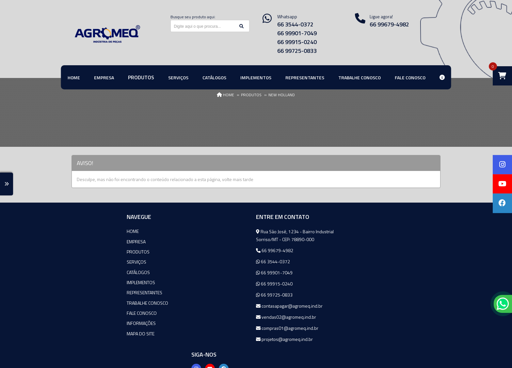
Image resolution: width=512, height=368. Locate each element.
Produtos (83, 251)
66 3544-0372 (295, 24)
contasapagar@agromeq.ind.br (228, 305)
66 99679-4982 (389, 24)
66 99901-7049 (297, 33)
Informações (86, 322)
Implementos (86, 281)
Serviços (81, 261)
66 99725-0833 (297, 50)
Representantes (89, 291)
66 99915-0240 (297, 42)
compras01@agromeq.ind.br (226, 328)
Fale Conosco (87, 312)
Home (78, 231)
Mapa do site (85, 332)
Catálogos (83, 271)
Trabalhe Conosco (92, 302)
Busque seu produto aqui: (193, 17)
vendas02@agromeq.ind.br (225, 317)
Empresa (81, 241)
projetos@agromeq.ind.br (223, 339)
